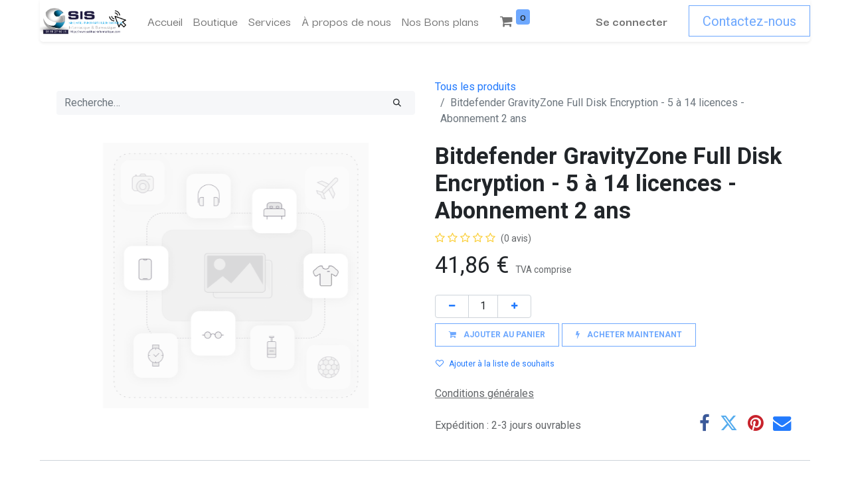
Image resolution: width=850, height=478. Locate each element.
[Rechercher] (397, 103)
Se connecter (631, 21)
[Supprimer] (452, 306)
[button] (497, 335)
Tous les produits (475, 86)
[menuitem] (165, 21)
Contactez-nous (749, 21)
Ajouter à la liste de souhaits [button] (495, 363)
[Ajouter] (514, 306)
